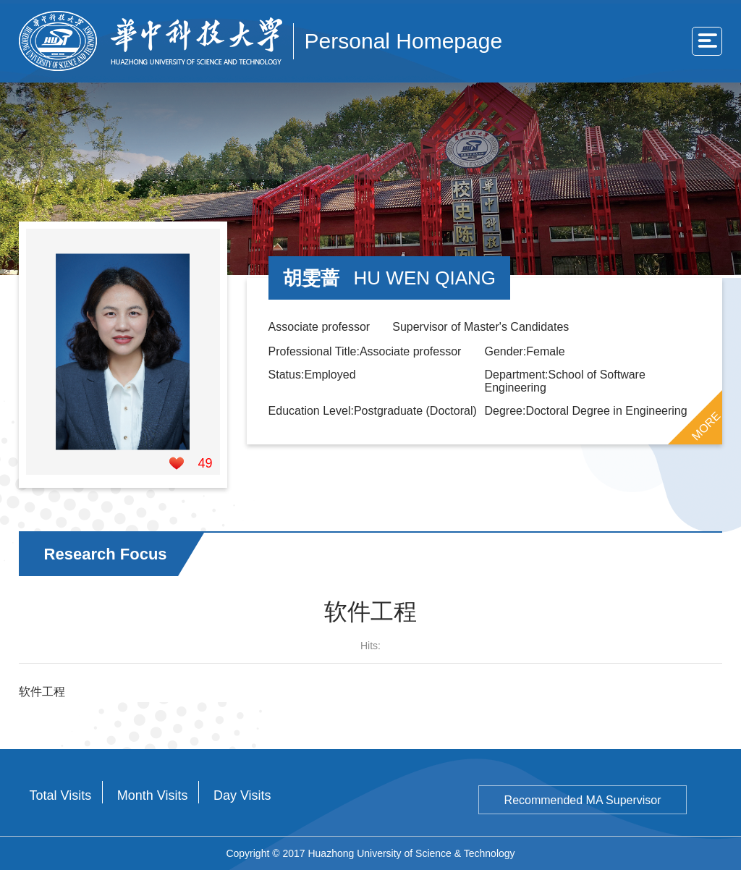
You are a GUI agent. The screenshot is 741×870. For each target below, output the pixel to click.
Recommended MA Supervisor (582, 800)
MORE (706, 425)
